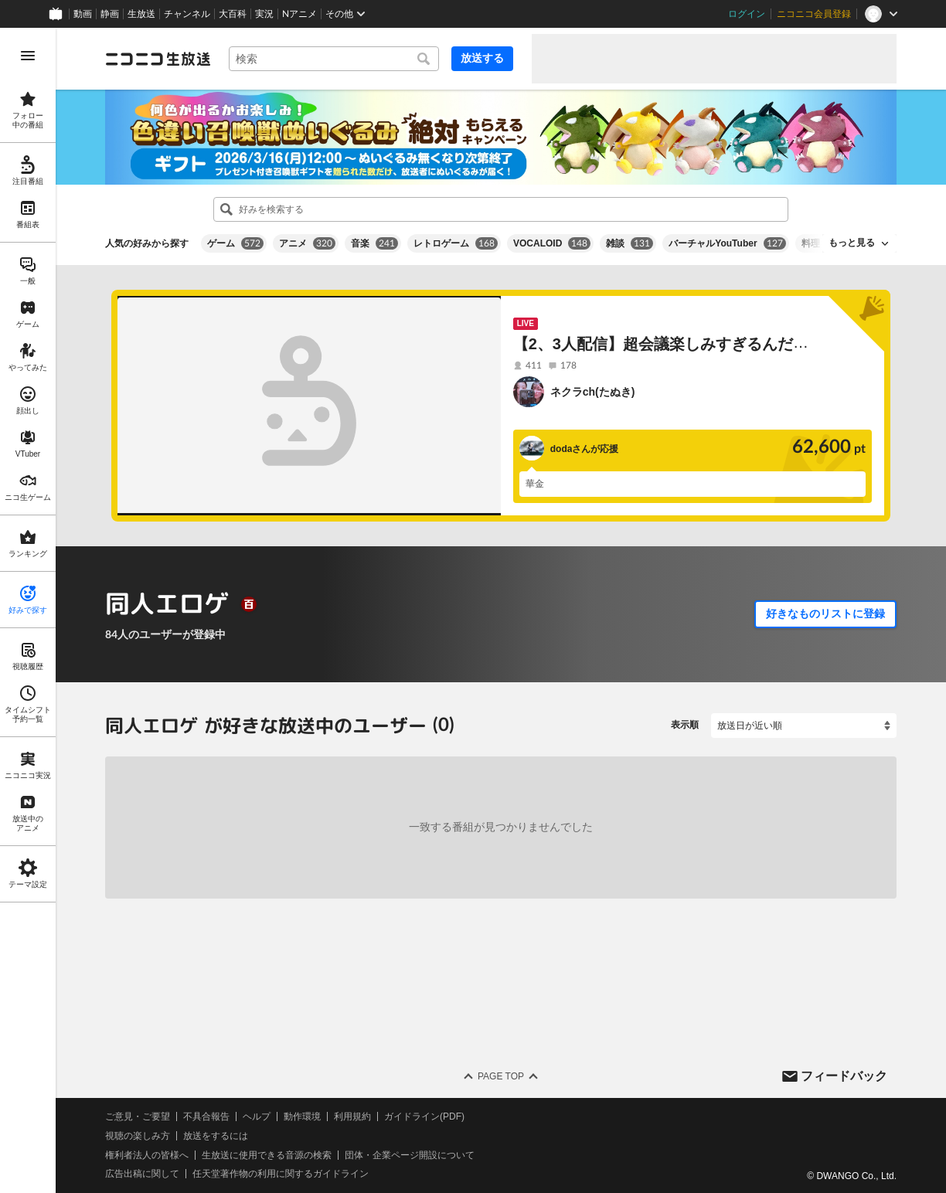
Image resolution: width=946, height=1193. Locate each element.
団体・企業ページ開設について (410, 1154)
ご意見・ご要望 (137, 1116)
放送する (482, 58)
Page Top (501, 1076)
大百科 (233, 14)
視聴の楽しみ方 (137, 1135)
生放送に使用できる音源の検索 (267, 1154)
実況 (264, 14)
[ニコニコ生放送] (157, 59)
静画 (109, 14)
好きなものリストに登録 (825, 613)
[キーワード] (334, 58)
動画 (82, 14)
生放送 (141, 14)
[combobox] (334, 58)
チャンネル (187, 14)
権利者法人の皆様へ (147, 1154)
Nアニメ (299, 14)
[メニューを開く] (27, 55)
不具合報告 (206, 1116)
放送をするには (215, 1135)
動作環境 (302, 1116)
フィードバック (844, 1075)
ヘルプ (257, 1116)
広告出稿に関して (142, 1173)
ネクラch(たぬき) (592, 392)
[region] (28, 610)
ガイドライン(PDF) (424, 1116)
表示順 (685, 724)
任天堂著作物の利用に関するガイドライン (280, 1173)
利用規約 (352, 1116)
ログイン (746, 14)
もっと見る (852, 242)
